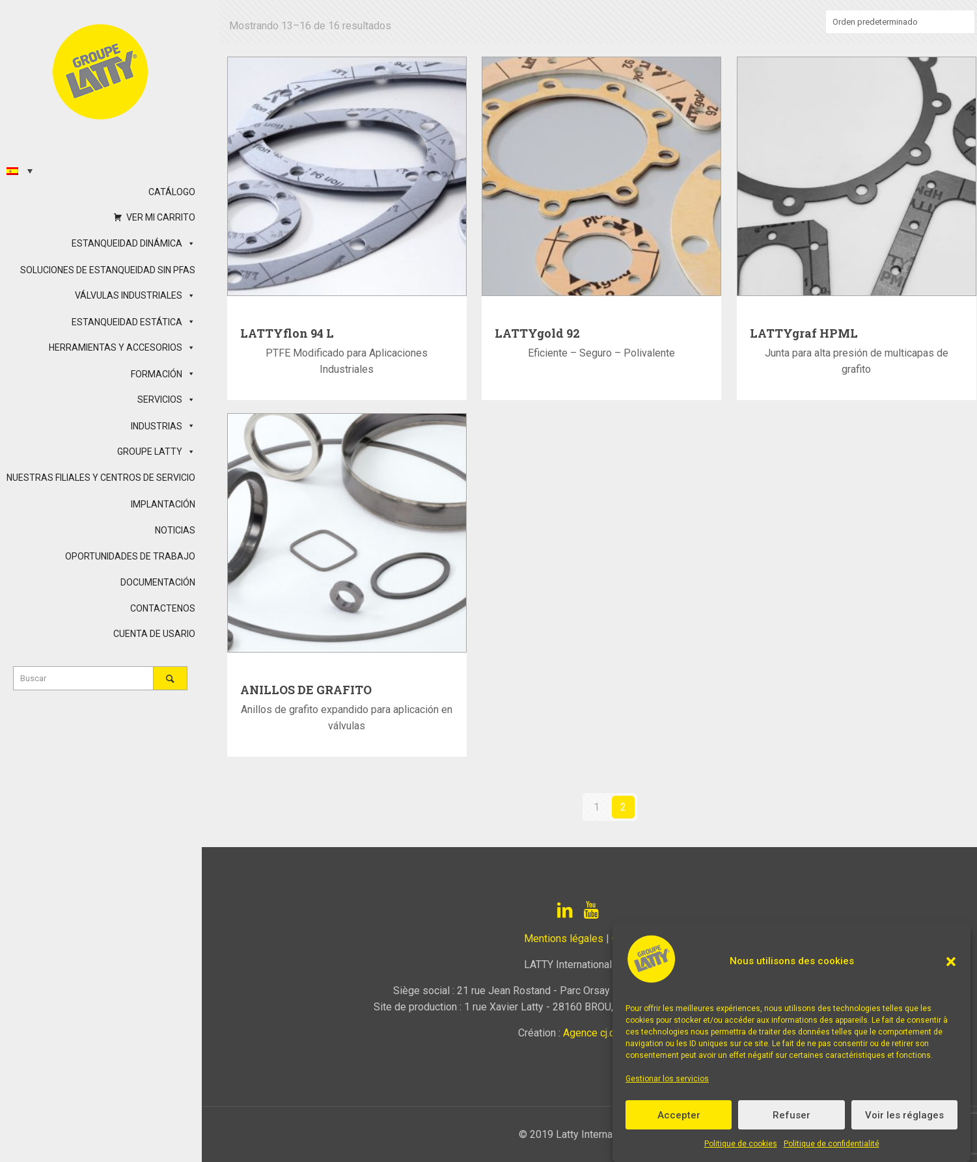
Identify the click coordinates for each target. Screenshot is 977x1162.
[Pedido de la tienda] (900, 22)
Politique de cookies (740, 1143)
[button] (950, 961)
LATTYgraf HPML (804, 333)
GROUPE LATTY (156, 452)
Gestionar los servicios (667, 1078)
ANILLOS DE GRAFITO (306, 689)
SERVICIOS (166, 399)
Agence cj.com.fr (600, 1033)
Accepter (678, 1115)
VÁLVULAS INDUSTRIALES (135, 295)
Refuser (791, 1115)
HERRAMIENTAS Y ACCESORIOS (122, 347)
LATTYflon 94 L (287, 333)
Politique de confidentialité (831, 1143)
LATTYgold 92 (537, 333)
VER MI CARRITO (160, 217)
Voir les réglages (904, 1115)
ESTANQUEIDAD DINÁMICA (133, 243)
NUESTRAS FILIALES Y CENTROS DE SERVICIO (101, 477)
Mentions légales (563, 938)
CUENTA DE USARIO (154, 633)
